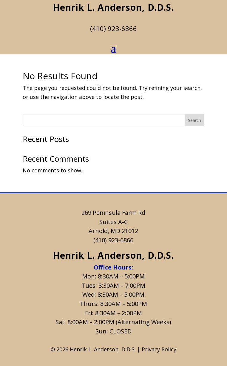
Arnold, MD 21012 (113, 231)
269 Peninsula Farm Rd (113, 213)
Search (194, 120)
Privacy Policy (159, 349)
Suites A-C (113, 222)
